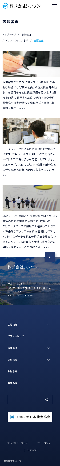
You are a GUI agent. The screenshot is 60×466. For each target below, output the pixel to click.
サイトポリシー (45, 443)
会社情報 (12, 325)
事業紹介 (26, 35)
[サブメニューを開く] (48, 325)
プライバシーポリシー (18, 443)
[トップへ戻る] (50, 257)
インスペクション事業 (17, 40)
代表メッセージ (16, 336)
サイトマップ (30, 450)
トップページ (9, 35)
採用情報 (12, 360)
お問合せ (12, 383)
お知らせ (12, 371)
